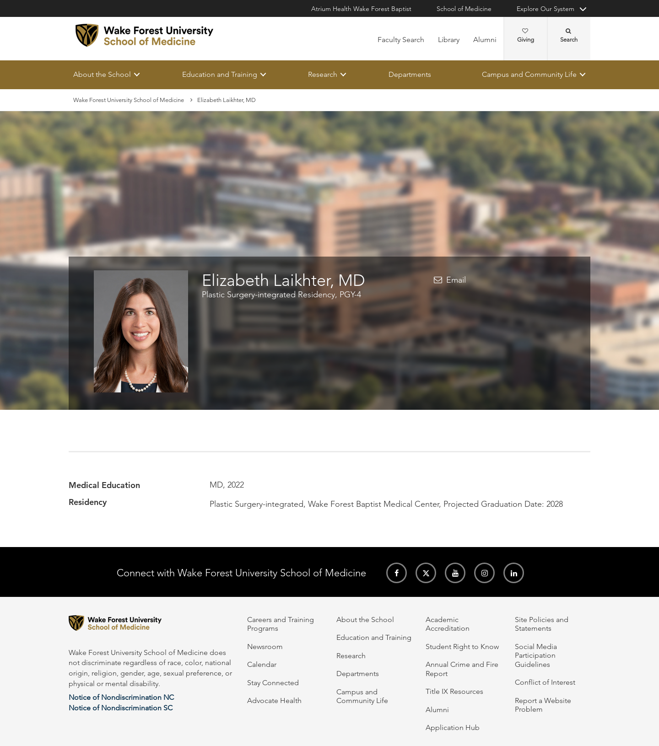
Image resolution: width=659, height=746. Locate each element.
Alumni (485, 39)
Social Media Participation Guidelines (536, 655)
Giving (525, 35)
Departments (410, 74)
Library (448, 39)
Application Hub (453, 727)
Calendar (261, 664)
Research (322, 74)
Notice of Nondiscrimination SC (121, 707)
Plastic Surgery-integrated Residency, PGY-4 (281, 295)
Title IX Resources (454, 691)
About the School (102, 74)
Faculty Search (401, 39)
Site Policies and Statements (541, 624)
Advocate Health (274, 700)
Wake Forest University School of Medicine (128, 100)
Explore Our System (545, 9)
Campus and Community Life (529, 74)
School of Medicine (464, 9)
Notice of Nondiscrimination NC (121, 697)
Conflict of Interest (545, 682)
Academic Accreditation (448, 624)
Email (456, 280)
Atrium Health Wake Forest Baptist (361, 9)
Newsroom (265, 646)
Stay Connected (273, 682)
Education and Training (219, 74)
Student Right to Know (462, 646)
